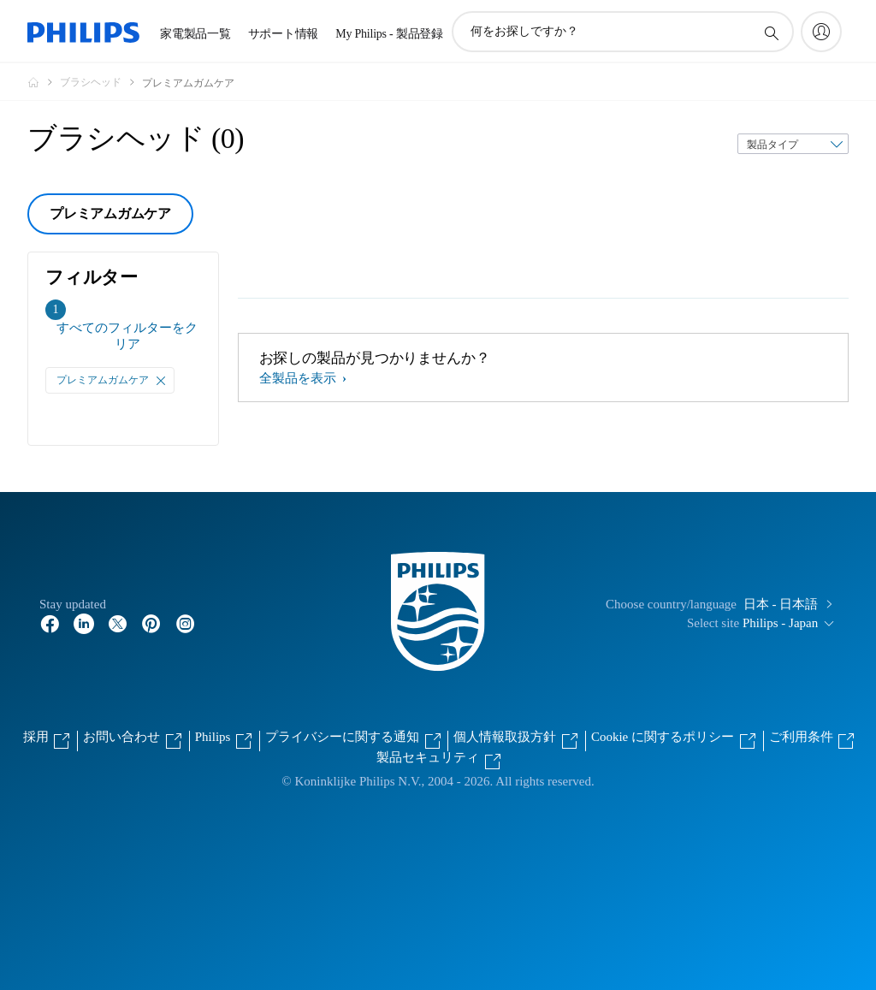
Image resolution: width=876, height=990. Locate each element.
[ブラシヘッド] (101, 82)
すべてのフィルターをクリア (127, 336)
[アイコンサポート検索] (771, 32)
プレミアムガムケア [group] (110, 213)
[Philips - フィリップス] (43, 82)
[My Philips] (821, 31)
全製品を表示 (299, 378)
